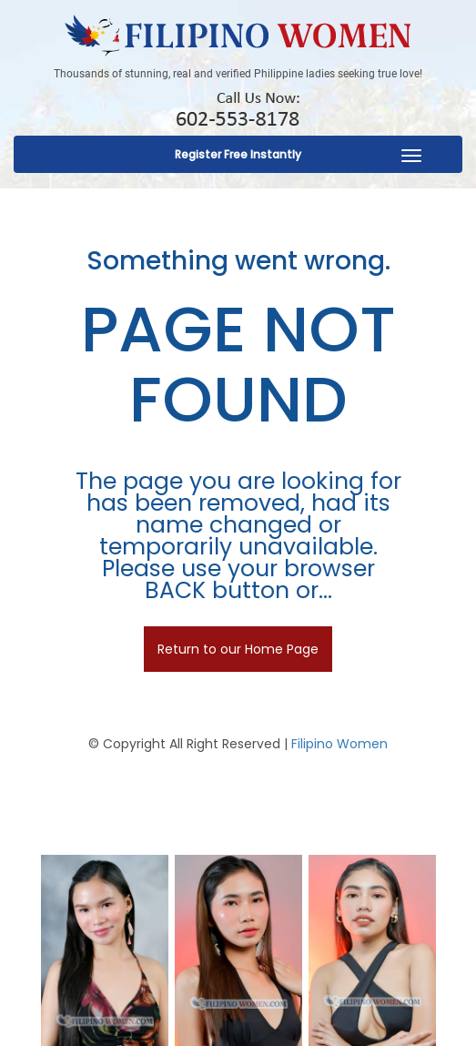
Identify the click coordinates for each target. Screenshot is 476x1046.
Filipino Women (339, 744)
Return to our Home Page (238, 649)
